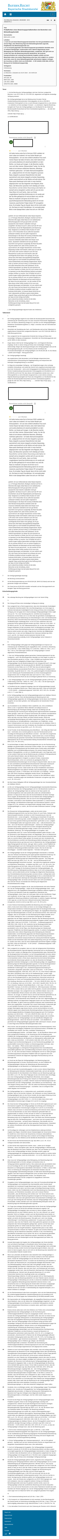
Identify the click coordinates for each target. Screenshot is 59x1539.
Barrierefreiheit (9, 1524)
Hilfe (6, 1527)
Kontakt (7, 1530)
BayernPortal (8, 1515)
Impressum (8, 1521)
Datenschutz (8, 1518)
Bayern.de (7, 1512)
